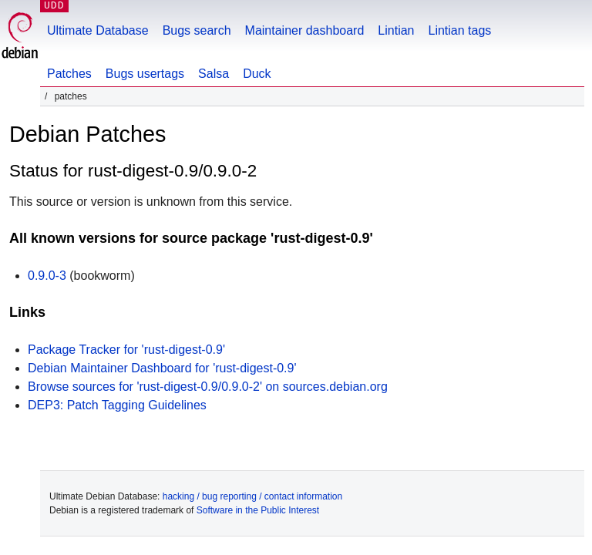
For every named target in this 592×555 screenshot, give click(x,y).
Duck (257, 73)
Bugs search (197, 30)
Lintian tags (459, 30)
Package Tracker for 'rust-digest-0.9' (126, 349)
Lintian (396, 30)
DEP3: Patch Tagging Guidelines (117, 405)
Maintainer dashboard (305, 30)
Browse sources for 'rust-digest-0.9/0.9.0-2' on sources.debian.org (208, 386)
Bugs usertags (145, 73)
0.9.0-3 (47, 275)
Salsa (213, 73)
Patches (69, 73)
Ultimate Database (98, 30)
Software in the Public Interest (258, 510)
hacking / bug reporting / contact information (252, 496)
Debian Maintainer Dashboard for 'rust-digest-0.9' (162, 368)
